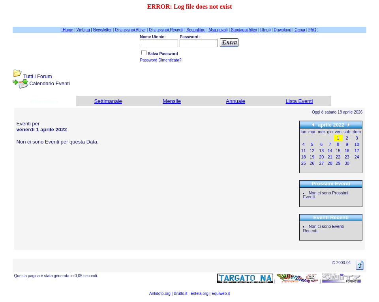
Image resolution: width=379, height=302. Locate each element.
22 (338, 157)
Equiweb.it (221, 293)
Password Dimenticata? (160, 60)
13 (321, 150)
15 (338, 150)
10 (357, 144)
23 (347, 157)
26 (312, 163)
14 (330, 150)
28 (330, 163)
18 (303, 157)
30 (347, 163)
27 (321, 163)
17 (357, 150)
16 (347, 150)
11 (303, 150)
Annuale (235, 101)
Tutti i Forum (37, 76)
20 (321, 157)
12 (312, 150)
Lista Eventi (299, 101)
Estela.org (199, 293)
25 (303, 163)
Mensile (172, 101)
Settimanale (108, 101)
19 (312, 157)
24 (357, 157)
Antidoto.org (160, 293)
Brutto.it (180, 293)
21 (330, 157)
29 (338, 163)
